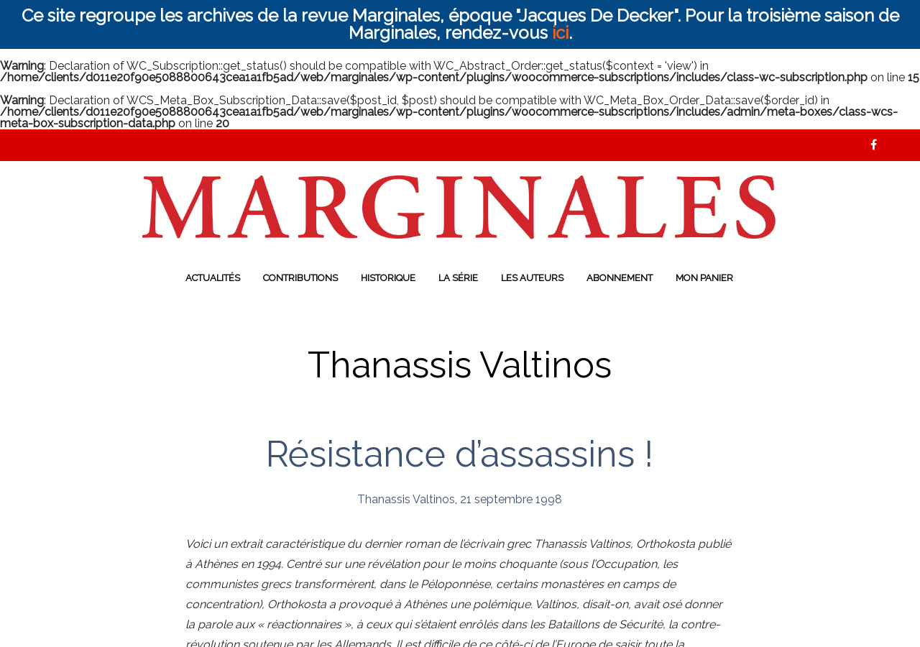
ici (560, 32)
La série (458, 277)
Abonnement (619, 277)
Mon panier (704, 277)
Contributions (300, 277)
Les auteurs (532, 277)
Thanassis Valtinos (406, 499)
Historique (388, 277)
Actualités (212, 277)
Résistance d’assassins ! (459, 454)
